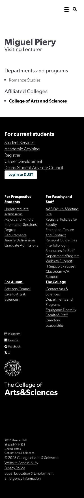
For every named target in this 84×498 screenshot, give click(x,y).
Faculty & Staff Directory (57, 317)
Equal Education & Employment (29, 473)
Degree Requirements (15, 232)
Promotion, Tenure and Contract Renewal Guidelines (61, 234)
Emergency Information (22, 478)
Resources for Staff (60, 250)
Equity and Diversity (61, 309)
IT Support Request (60, 266)
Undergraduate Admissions (16, 211)
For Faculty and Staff (59, 199)
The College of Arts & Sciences (42, 23)
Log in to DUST (21, 174)
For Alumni (14, 281)
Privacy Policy (14, 467)
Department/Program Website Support (62, 258)
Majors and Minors (18, 219)
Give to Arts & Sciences (15, 296)
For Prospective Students (17, 199)
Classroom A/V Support (57, 274)
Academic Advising (22, 148)
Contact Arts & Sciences (57, 291)
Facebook (14, 346)
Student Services (19, 142)
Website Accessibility (21, 462)
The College (56, 281)
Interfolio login (57, 245)
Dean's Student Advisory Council (33, 167)
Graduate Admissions (21, 245)
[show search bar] (75, 9)
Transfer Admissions (20, 239)
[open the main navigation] (66, 9)
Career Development (23, 161)
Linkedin (13, 340)
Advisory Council (17, 288)
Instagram (14, 333)
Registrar (12, 155)
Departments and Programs (59, 302)
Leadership (54, 325)
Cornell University (26, 9)
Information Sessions (20, 224)
